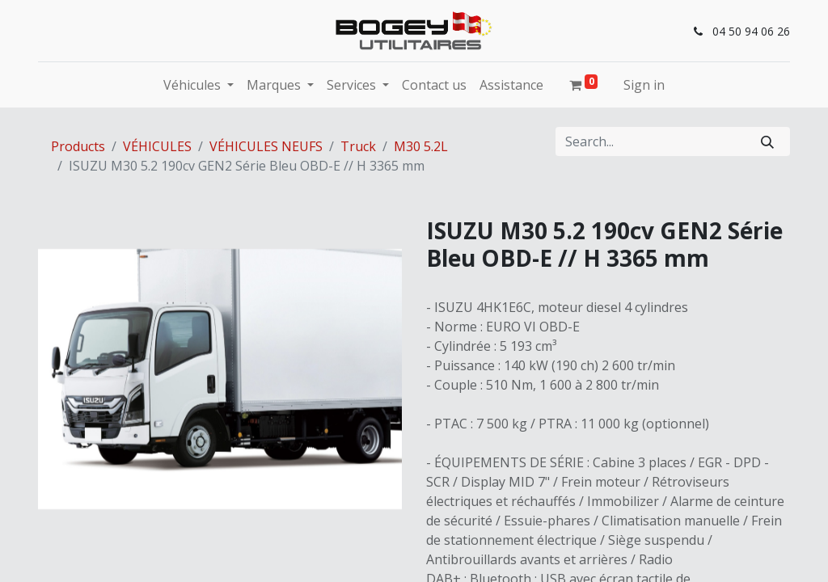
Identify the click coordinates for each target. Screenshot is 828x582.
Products (78, 146)
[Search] (767, 141)
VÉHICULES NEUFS (266, 146)
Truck (358, 146)
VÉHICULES (157, 146)
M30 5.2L (421, 146)
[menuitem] (434, 85)
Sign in (644, 85)
